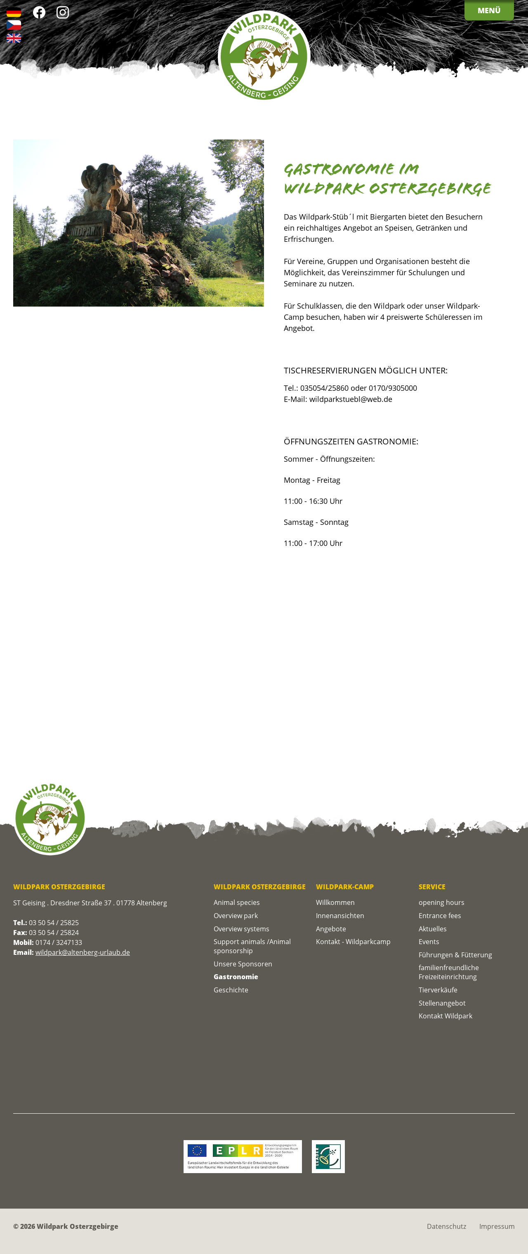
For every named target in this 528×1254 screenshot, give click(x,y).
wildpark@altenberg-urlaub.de (82, 952)
